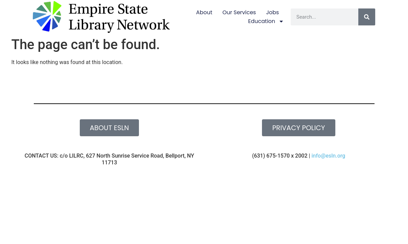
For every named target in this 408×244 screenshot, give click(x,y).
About (204, 12)
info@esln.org (328, 155)
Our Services (239, 12)
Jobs (272, 12)
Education (266, 21)
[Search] (366, 16)
